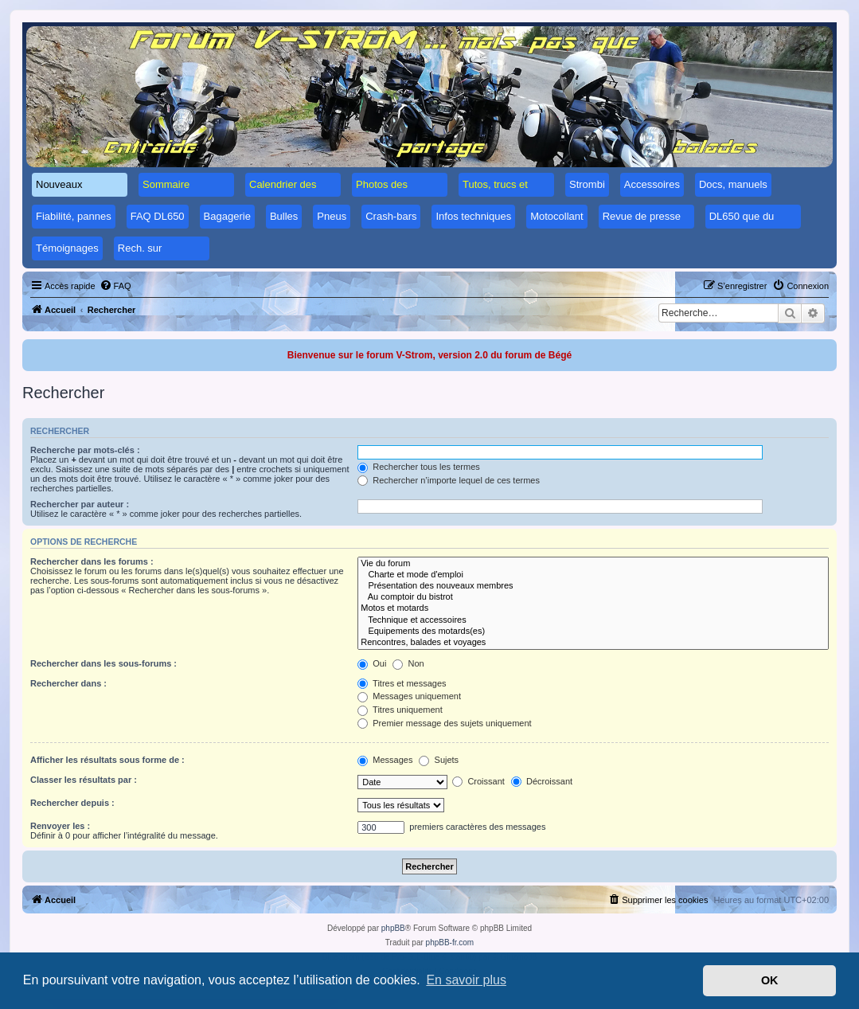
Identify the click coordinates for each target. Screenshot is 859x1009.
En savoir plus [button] (466, 980)
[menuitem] (115, 285)
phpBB (393, 928)
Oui (371, 663)
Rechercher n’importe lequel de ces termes (448, 480)
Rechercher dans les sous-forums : (103, 663)
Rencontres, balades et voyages (593, 642)
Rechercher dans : (68, 683)
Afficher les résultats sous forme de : (107, 760)
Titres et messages (401, 683)
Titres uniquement (400, 709)
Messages (384, 760)
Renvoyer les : (60, 826)
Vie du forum (593, 563)
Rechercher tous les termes (418, 466)
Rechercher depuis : (72, 803)
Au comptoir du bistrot (593, 597)
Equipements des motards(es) (593, 631)
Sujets (439, 760)
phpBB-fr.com (450, 942)
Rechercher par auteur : (79, 504)
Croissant (478, 781)
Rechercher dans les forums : (92, 561)
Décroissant (541, 781)
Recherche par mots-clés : (85, 450)
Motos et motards (593, 608)
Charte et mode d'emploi (593, 575)
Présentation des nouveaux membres (593, 586)
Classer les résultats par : (83, 779)
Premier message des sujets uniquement (444, 723)
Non (408, 663)
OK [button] (770, 980)
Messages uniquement (409, 696)
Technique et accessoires (593, 620)
